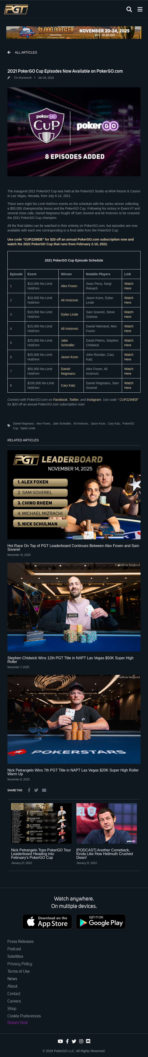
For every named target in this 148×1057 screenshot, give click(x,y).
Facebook (60, 399)
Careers (14, 1001)
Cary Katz (68, 385)
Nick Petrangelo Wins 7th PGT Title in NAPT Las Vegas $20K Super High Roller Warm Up (73, 772)
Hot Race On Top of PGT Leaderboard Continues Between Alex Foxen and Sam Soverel (73, 547)
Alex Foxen (69, 286)
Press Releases (20, 942)
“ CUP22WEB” (127, 399)
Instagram (94, 399)
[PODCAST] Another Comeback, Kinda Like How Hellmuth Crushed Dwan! (104, 854)
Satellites (15, 957)
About (12, 986)
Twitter (73, 399)
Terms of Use (18, 971)
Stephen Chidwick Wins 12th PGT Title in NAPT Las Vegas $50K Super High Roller (70, 660)
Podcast (14, 949)
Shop (11, 1009)
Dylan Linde (69, 314)
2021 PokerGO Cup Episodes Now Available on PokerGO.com (65, 71)
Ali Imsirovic (69, 300)
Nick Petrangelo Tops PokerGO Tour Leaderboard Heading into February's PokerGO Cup (41, 854)
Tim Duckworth (23, 78)
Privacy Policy (19, 964)
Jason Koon (69, 357)
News (12, 979)
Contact (13, 994)
